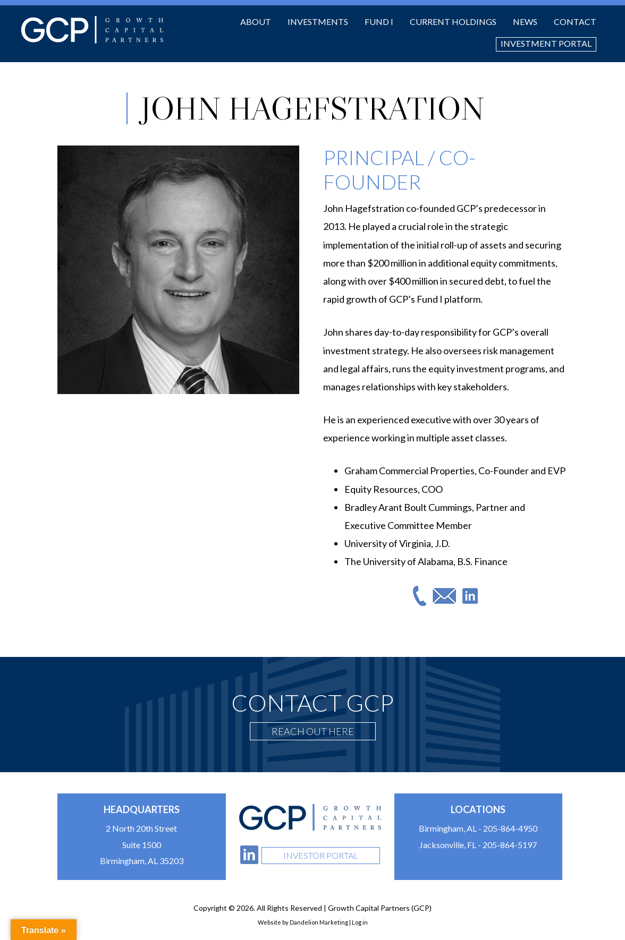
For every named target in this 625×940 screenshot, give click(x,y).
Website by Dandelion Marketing (303, 922)
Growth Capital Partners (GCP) (92, 30)
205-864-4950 (510, 828)
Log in (360, 922)
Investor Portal (320, 855)
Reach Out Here (313, 731)
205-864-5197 (510, 845)
